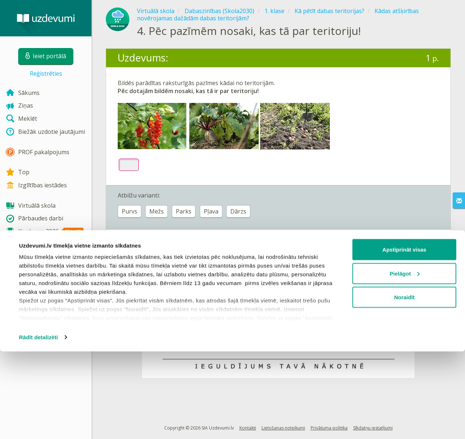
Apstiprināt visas (404, 337)
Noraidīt (404, 385)
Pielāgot (405, 361)
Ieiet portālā (140, 248)
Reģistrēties (46, 73)
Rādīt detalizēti (38, 425)
